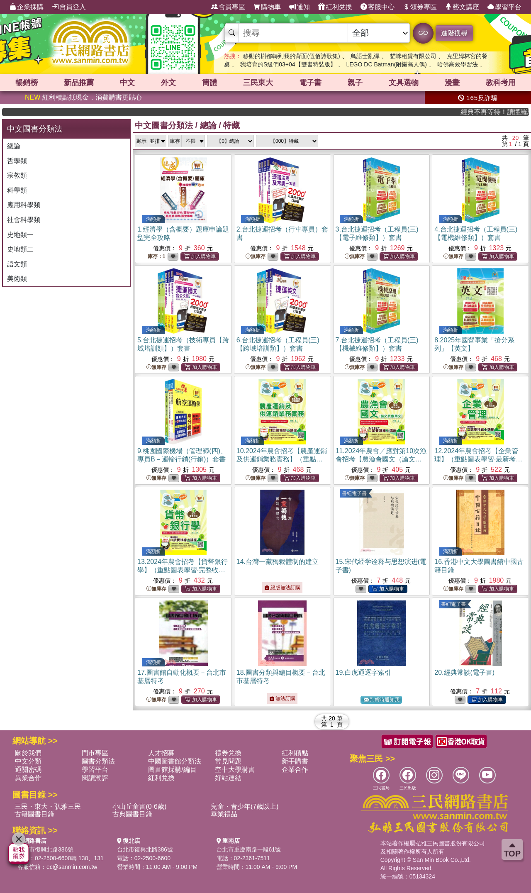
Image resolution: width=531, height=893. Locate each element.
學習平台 (504, 7)
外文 (168, 82)
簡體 (209, 82)
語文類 (17, 264)
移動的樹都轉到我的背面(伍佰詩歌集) (291, 56)
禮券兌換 (228, 752)
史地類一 (20, 234)
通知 (299, 7)
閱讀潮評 (95, 777)
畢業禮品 (224, 813)
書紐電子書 (354, 493)
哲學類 (17, 160)
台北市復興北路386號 (45, 849)
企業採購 (27, 7)
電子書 (310, 82)
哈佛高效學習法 (457, 64)
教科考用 (501, 82)
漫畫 (452, 82)
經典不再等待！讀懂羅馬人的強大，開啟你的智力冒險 (501, 111)
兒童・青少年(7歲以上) (245, 806)
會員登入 (69, 7)
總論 (13, 145)
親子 (355, 82)
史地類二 (20, 249)
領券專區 (420, 7)
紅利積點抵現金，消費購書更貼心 (83, 97)
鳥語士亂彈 (365, 56)
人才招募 (161, 752)
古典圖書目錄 (132, 813)
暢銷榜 (26, 82)
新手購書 (295, 761)
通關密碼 (28, 769)
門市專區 (95, 752)
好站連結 (228, 777)
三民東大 (258, 82)
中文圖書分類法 (164, 125)
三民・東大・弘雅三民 (48, 806)
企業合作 (295, 769)
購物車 (267, 7)
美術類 (17, 278)
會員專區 (228, 7)
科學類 (17, 190)
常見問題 (228, 761)
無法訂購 (282, 698)
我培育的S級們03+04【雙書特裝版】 (288, 64)
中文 (127, 82)
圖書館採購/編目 (172, 769)
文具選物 (404, 82)
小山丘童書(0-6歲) (139, 806)
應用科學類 (23, 204)
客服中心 (377, 7)
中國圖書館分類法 (174, 761)
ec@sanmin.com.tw (71, 867)
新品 (79, 82)
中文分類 (28, 761)
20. (464, 672)
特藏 (231, 125)
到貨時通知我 (381, 699)
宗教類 (17, 175)
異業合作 (28, 777)
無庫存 (256, 256)
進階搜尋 (454, 33)
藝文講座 (462, 7)
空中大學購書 (235, 769)
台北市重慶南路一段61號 (249, 849)
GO (423, 32)
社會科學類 (23, 219)
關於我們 (28, 752)
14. (277, 561)
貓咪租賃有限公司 (413, 56)
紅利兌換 (335, 7)
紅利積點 (295, 752)
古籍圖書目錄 (34, 813)
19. (363, 672)
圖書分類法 (98, 761)
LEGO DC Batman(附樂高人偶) (386, 64)
